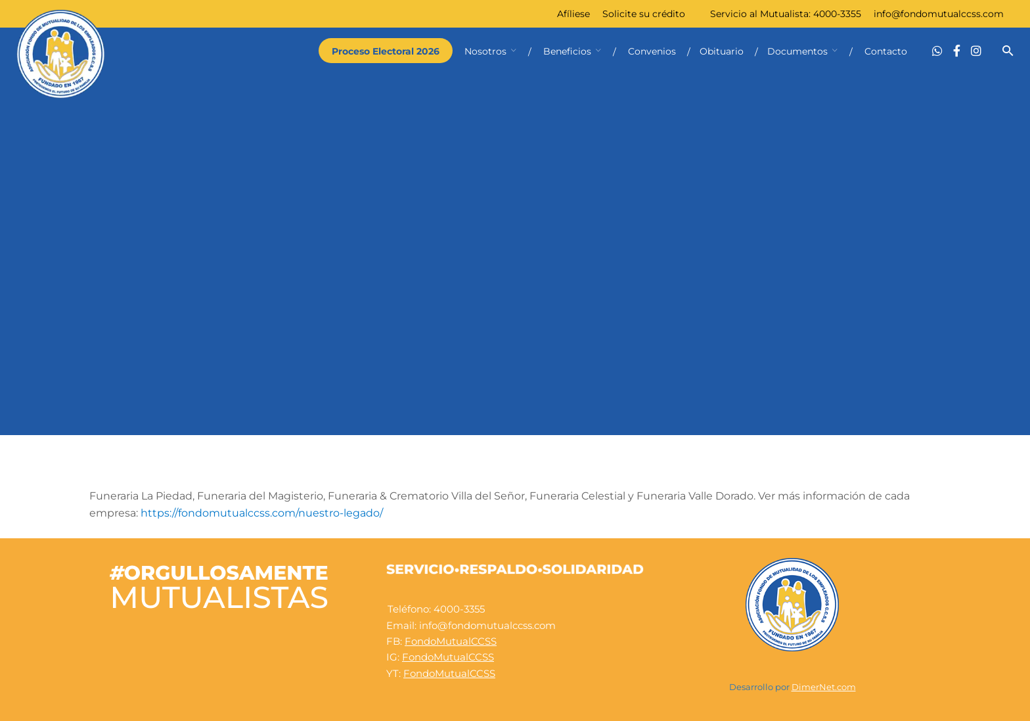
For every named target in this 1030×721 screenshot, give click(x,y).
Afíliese (573, 14)
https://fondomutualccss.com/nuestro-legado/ (262, 513)
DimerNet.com (824, 687)
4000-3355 (837, 14)
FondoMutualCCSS (451, 641)
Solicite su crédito (643, 14)
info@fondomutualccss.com (939, 14)
